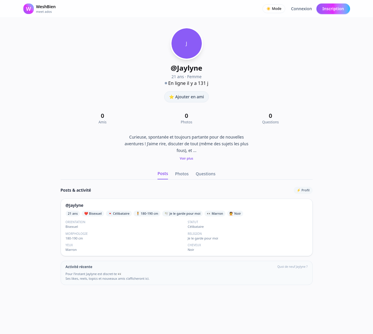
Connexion (301, 8)
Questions (206, 173)
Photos (182, 173)
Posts (162, 173)
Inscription (333, 8)
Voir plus (186, 158)
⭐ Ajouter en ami (186, 96)
